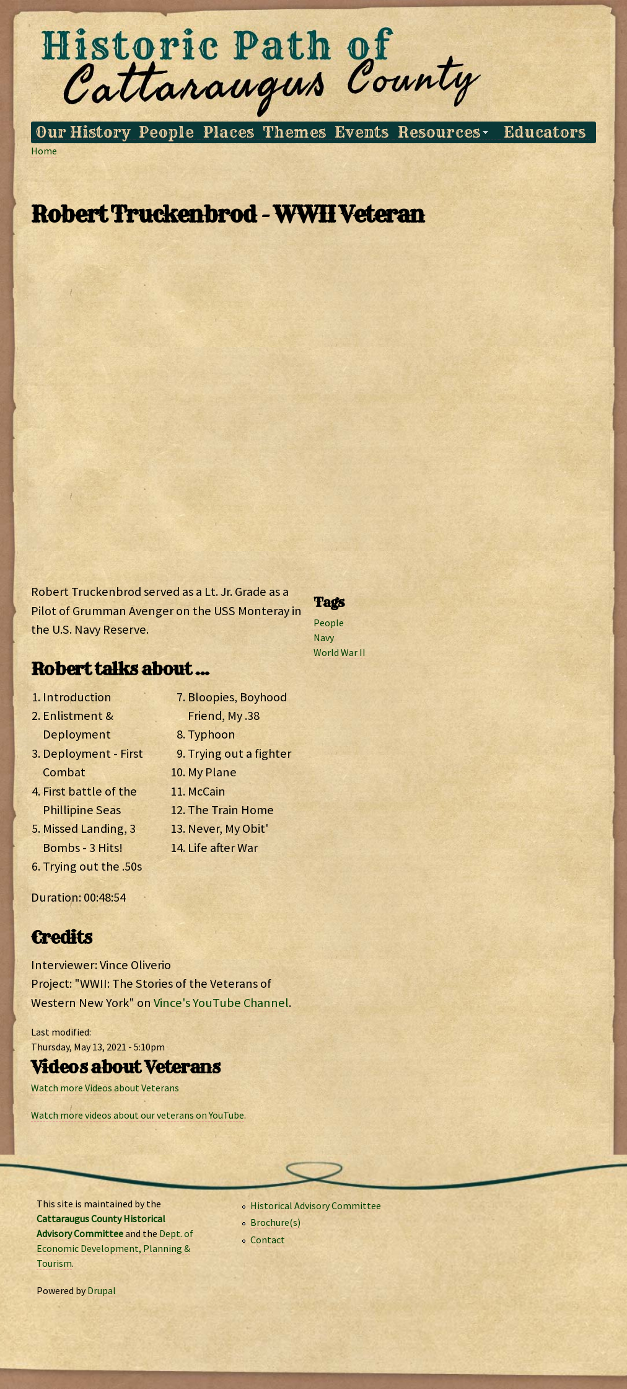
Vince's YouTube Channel (221, 1003)
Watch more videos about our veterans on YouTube (137, 1115)
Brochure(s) (275, 1222)
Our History (82, 132)
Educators (544, 132)
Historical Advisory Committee (315, 1205)
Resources (440, 132)
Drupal (101, 1290)
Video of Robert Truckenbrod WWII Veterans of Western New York (313, 409)
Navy (324, 637)
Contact (267, 1239)
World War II (340, 652)
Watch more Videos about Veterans (105, 1087)
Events (361, 132)
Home (44, 150)
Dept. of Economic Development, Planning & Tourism (115, 1248)
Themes (294, 132)
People (166, 132)
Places (228, 132)
